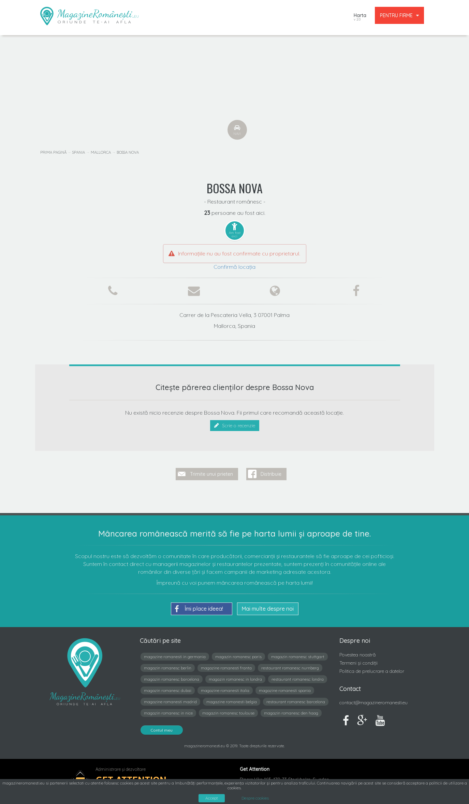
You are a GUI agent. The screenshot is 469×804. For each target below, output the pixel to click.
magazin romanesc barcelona (171, 676)
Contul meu (162, 727)
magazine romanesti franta (226, 665)
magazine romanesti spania (285, 687)
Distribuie (271, 471)
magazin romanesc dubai (167, 687)
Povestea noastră (357, 652)
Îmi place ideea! (199, 606)
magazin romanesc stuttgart (297, 653)
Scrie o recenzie (234, 425)
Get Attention (131, 777)
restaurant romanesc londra (298, 676)
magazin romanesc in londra (235, 676)
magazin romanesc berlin (167, 665)
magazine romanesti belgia (231, 699)
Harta (360, 17)
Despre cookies (255, 798)
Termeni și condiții (358, 660)
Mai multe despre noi (267, 605)
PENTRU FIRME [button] (399, 15)
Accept (211, 798)
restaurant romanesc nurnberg (290, 665)
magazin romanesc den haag (291, 710)
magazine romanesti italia (225, 687)
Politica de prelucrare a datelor (371, 668)
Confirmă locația (234, 266)
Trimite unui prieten (211, 471)
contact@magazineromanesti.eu (373, 700)
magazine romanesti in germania (175, 653)
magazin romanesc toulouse (228, 710)
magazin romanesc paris (238, 653)
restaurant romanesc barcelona (295, 699)
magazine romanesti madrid (170, 699)
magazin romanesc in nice (168, 710)
